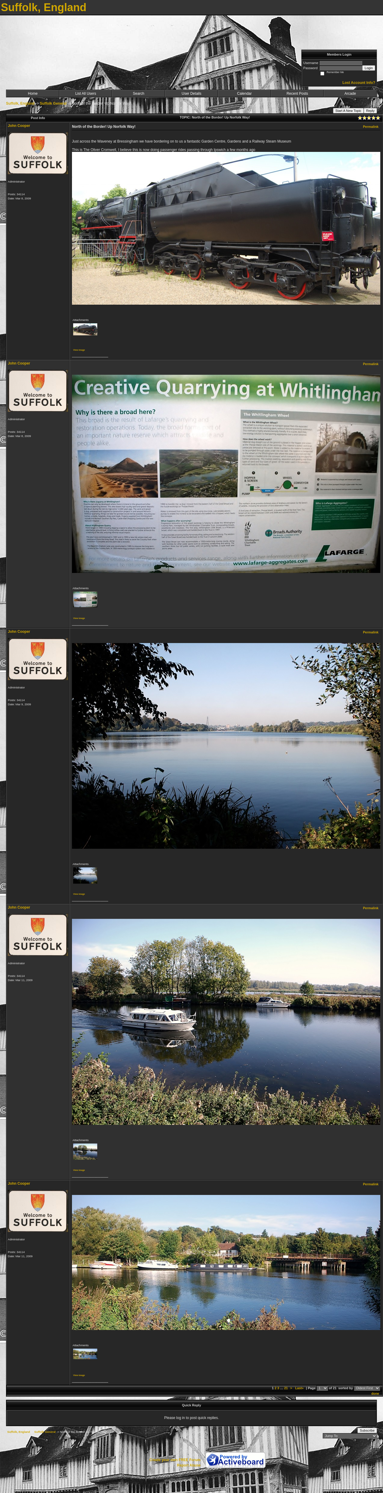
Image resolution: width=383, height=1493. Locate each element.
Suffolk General (53, 103)
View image (79, 350)
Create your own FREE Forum (175, 1460)
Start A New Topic (348, 110)
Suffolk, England (20, 103)
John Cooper (19, 126)
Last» (299, 1388)
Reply (370, 110)
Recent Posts (297, 93)
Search (138, 93)
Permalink (370, 126)
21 (286, 1388)
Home (33, 93)
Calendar (244, 93)
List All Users (85, 93)
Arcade (350, 93)
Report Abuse (189, 1465)
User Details (191, 93)
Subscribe (367, 1430)
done (375, 1393)
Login (369, 68)
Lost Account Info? (358, 83)
